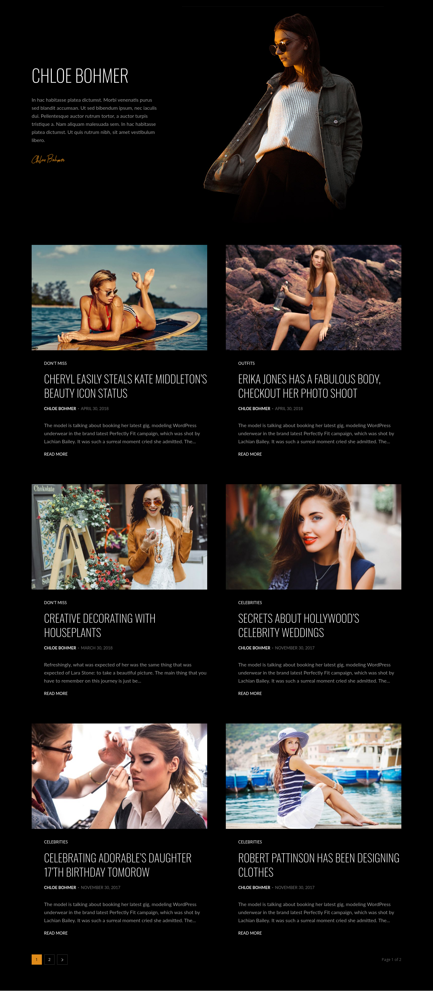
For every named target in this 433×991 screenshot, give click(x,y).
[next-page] (62, 960)
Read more (56, 455)
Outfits (246, 363)
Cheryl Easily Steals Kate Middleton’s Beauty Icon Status (113, 385)
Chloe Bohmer (60, 408)
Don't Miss (55, 363)
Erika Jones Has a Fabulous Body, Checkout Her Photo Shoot (310, 385)
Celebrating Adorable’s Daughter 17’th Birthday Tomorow (118, 864)
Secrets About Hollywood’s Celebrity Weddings (299, 625)
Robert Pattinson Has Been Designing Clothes (319, 864)
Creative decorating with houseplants (100, 625)
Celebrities (250, 603)
